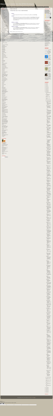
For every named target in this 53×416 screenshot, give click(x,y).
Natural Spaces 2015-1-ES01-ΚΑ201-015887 (5, 126)
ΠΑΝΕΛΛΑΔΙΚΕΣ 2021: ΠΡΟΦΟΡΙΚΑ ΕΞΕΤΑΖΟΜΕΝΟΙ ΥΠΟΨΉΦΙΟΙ (48, 193)
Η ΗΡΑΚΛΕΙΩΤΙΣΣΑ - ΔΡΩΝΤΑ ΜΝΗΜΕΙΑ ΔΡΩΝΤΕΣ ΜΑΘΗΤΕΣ (48, 141)
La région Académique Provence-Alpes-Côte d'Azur (5, 117)
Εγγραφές (3, 27)
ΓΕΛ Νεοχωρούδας (47, 42)
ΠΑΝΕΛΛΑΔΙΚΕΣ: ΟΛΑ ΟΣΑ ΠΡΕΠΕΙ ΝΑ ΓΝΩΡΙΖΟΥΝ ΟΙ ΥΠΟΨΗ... (48, 235)
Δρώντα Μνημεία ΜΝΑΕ (5, 26)
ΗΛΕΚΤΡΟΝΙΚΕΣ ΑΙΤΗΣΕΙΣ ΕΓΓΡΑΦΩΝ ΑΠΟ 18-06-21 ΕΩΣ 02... (48, 294)
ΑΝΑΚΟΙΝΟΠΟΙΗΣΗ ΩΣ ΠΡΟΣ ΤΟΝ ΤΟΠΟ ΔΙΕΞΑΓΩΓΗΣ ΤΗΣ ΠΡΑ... (48, 317)
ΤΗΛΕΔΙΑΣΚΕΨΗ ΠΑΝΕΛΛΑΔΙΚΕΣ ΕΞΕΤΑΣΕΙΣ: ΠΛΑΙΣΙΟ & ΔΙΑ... (48, 113)
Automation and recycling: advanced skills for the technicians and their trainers (5, 91)
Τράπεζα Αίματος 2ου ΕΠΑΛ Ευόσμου (4, 80)
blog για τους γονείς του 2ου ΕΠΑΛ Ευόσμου (17, 4)
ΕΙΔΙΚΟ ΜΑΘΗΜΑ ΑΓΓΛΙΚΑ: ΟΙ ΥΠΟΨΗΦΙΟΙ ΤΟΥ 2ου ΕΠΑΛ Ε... (48, 107)
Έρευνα (3, 41)
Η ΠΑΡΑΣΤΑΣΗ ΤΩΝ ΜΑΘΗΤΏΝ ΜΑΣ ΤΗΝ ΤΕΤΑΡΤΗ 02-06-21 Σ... (48, 121)
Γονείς (2, 19)
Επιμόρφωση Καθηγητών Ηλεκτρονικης (3, 40)
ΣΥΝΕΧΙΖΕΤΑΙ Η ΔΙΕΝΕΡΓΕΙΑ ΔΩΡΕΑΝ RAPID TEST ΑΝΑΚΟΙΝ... (48, 359)
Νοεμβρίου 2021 (48, 383)
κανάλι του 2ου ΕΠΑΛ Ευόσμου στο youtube (47, 28)
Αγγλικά (3, 11)
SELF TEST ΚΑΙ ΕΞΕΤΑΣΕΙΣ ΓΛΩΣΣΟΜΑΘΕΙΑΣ (48, 137)
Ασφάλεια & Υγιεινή (15, 31)
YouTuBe (3, 136)
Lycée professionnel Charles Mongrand (4, 119)
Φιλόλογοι (3, 82)
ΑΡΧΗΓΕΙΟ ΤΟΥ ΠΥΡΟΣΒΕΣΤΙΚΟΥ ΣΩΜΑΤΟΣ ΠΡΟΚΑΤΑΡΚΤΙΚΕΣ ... (48, 352)
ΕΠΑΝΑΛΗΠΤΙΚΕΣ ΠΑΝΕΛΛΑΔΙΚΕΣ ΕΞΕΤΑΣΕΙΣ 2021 (48, 283)
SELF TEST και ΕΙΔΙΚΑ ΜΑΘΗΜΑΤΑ (48, 320)
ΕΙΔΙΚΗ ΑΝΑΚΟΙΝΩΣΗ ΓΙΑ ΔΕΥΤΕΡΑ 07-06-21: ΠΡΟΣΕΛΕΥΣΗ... (48, 163)
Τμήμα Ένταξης (4, 77)
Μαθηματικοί (3, 54)
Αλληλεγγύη (3, 12)
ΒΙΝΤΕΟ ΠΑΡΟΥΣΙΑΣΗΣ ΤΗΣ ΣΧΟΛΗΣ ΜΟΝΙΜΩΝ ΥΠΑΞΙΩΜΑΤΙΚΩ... (48, 258)
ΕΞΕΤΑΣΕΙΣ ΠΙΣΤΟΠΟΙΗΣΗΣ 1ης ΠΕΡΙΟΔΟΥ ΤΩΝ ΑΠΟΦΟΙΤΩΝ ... (48, 310)
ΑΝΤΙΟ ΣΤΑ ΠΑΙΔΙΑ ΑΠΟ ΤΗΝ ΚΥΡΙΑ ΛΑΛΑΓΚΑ (48, 374)
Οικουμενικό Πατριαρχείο (3, 60)
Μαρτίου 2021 (48, 96)
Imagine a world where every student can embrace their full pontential (5, 107)
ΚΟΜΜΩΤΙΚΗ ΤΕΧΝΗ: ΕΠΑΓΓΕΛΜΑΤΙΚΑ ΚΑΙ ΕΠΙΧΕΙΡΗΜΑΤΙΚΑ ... (48, 246)
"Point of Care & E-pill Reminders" (4, 10)
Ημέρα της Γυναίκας (4, 42)
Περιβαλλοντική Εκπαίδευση (4, 64)
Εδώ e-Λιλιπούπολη (4, 28)
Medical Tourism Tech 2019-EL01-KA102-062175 (4, 123)
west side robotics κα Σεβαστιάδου (47, 43)
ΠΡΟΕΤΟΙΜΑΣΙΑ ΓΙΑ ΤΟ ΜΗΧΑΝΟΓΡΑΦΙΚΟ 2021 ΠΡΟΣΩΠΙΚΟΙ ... (48, 340)
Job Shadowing (4, 114)
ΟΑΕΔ (2, 59)
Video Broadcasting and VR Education (5, 135)
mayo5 (30, 397)
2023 (46, 388)
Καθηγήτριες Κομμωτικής (3, 48)
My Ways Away (4, 125)
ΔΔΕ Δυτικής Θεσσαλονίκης (4, 21)
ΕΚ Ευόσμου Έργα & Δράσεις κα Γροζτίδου (47, 40)
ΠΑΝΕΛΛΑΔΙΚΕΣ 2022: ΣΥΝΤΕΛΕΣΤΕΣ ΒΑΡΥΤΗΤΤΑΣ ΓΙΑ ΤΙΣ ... (48, 103)
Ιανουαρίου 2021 (48, 92)
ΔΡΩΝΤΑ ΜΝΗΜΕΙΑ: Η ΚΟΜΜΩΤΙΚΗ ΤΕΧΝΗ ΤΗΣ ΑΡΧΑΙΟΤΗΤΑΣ (48, 145)
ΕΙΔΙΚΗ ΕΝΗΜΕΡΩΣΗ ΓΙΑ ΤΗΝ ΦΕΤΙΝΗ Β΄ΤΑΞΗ (48, 200)
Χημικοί (3, 86)
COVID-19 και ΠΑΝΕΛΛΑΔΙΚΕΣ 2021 (48, 178)
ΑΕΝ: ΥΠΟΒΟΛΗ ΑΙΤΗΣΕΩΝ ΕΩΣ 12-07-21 (48, 274)
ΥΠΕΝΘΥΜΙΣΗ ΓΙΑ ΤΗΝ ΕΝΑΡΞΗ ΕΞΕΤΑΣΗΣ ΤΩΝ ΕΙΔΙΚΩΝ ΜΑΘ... (48, 344)
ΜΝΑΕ (3, 58)
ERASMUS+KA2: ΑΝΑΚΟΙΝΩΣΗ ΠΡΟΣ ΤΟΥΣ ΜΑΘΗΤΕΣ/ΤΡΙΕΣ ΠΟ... (48, 189)
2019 (46, 89)
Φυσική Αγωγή (4, 84)
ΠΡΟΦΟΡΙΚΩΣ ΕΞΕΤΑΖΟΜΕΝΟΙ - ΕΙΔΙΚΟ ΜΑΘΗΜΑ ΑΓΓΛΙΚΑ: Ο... (48, 298)
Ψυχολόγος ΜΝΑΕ (4, 89)
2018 (46, 88)
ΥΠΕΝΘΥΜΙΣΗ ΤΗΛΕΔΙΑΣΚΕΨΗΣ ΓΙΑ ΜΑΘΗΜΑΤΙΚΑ (48, 158)
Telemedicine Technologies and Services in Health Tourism (4, 132)
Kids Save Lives (4, 115)
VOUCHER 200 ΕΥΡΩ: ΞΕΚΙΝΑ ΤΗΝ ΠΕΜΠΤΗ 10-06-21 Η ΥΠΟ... (48, 211)
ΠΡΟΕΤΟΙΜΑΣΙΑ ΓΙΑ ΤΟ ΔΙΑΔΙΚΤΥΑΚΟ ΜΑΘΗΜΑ (48, 196)
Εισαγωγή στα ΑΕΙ (20, 31)
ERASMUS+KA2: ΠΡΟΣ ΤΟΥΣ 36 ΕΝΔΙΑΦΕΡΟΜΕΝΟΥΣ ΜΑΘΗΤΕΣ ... (48, 207)
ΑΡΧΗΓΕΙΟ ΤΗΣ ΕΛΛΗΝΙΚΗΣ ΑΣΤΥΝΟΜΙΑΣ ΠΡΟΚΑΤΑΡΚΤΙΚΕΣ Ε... (48, 348)
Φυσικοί (3, 85)
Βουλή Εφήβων (4, 17)
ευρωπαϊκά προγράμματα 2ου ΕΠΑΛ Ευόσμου (47, 26)
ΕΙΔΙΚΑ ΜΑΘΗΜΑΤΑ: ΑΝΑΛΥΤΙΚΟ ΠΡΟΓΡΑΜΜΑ (48, 277)
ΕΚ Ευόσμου (3, 31)
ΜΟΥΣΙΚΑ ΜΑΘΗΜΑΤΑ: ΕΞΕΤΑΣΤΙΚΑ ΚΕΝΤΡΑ (48, 280)
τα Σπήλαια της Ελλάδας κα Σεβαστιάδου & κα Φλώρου (48, 30)
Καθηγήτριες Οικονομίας (3, 51)
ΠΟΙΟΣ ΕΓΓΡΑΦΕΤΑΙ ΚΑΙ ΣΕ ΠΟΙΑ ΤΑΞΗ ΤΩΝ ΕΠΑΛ (48, 323)
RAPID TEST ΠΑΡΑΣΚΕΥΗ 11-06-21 (48, 220)
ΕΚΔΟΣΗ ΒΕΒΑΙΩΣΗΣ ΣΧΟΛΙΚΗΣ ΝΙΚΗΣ (48, 355)
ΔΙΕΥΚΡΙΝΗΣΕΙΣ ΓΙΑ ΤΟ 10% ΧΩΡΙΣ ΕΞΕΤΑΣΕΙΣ (48, 313)
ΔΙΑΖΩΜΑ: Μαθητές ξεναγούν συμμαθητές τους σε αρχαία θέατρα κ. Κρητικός (48, 36)
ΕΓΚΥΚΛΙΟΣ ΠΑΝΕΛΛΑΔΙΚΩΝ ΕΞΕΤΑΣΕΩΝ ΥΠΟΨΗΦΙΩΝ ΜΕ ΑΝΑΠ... (48, 231)
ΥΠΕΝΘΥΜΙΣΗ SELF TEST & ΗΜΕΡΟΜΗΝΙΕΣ (48, 155)
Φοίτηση (3, 83)
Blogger (34, 397)
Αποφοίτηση (3, 15)
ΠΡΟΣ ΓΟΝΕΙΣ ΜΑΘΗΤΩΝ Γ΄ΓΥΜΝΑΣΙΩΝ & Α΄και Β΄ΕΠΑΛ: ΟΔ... (48, 171)
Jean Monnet (3, 113)
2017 (46, 87)
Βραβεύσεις (3, 18)
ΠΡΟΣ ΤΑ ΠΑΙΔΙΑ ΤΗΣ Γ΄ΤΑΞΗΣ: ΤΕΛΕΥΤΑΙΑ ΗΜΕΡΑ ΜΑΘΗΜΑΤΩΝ (48, 129)
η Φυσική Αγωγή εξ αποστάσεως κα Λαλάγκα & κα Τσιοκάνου (47, 32)
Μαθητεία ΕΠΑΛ (4, 55)
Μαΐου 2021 (48, 99)
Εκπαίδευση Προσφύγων (3, 32)
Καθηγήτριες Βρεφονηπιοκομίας (4, 46)
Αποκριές (3, 14)
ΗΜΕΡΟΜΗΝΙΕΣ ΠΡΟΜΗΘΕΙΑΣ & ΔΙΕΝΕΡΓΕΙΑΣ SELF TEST (48, 286)
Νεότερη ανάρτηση (13, 34)
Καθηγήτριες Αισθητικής (5, 44)
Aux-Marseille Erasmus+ (3, 93)
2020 (46, 90)
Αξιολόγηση (3, 13)
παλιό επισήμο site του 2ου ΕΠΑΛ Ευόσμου (48, 24)
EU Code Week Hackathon (4, 103)
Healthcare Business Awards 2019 (4, 105)
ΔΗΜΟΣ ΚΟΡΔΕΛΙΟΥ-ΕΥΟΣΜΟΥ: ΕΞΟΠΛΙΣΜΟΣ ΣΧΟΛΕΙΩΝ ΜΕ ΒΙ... (48, 336)
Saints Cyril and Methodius (47, 45)
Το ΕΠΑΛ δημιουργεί (4, 78)
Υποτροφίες (3, 81)
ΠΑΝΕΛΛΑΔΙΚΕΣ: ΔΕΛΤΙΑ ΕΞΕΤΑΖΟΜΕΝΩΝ (48, 215)
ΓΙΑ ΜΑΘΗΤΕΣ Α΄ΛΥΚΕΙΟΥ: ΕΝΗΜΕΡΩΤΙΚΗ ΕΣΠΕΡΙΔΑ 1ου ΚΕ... (48, 175)
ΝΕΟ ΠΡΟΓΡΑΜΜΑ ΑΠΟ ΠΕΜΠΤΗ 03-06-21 (48, 125)
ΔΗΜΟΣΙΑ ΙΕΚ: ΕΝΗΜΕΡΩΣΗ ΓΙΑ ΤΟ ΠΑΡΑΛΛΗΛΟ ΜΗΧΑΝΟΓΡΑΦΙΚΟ (48, 185)
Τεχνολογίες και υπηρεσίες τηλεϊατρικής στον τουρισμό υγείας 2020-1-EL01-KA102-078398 (5, 75)
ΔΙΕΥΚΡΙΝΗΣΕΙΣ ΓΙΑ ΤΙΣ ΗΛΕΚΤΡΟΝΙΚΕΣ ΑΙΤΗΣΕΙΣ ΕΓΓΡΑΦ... (48, 363)
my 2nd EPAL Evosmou (4, 143)
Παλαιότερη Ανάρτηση (39, 34)
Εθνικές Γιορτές (4, 29)
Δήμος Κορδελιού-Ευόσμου (4, 22)
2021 (46, 91)
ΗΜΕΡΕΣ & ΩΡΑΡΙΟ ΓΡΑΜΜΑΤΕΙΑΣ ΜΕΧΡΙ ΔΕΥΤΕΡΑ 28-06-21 (48, 262)
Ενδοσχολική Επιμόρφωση (3, 35)
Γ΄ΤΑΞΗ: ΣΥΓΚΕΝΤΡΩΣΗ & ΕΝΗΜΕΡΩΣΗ (48, 110)
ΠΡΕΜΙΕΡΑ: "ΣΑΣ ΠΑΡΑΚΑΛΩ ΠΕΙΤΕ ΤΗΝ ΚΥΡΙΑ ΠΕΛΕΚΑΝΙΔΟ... (48, 290)
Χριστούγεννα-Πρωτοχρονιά (4, 87)
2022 (46, 387)
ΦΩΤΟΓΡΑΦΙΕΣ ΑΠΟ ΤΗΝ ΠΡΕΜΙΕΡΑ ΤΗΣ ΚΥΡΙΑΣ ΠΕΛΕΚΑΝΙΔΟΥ (48, 302)
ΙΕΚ (2, 43)
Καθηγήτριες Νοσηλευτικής (3, 49)
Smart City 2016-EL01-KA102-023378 (5, 130)
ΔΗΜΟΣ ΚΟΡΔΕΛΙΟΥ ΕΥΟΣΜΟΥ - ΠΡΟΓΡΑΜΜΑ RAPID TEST (48, 271)
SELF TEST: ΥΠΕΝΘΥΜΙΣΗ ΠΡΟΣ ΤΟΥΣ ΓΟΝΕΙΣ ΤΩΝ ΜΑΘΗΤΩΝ (48, 152)
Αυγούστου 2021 (48, 378)
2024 (46, 389)
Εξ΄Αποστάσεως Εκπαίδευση (4, 37)
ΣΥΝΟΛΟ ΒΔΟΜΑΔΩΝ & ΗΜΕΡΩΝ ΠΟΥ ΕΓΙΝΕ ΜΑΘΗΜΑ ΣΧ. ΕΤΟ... (48, 242)
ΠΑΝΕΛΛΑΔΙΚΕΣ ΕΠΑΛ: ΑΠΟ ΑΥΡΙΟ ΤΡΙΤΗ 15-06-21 (48, 254)
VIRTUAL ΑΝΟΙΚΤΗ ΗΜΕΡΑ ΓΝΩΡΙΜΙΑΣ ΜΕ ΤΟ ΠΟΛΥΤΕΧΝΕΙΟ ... (48, 367)
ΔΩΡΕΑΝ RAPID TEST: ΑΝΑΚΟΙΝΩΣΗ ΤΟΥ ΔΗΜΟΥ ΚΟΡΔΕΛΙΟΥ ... (48, 327)
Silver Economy (47, 41)
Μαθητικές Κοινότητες (4, 57)
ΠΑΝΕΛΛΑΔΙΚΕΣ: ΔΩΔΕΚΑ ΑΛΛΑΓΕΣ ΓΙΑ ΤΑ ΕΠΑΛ (48, 181)
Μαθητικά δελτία (4, 56)
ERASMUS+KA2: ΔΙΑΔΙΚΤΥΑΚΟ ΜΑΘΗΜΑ (48, 238)
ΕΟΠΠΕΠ (3, 38)
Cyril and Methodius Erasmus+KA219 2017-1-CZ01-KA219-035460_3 (5, 100)
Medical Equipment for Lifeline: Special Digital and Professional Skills (5, 121)
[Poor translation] (3, 403)
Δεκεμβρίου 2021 (48, 385)
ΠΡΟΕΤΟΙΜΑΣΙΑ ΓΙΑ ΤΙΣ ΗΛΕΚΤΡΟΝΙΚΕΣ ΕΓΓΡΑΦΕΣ (48, 148)
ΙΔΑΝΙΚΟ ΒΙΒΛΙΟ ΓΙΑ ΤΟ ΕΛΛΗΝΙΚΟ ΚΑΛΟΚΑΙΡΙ (48, 371)
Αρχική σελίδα (25, 34)
